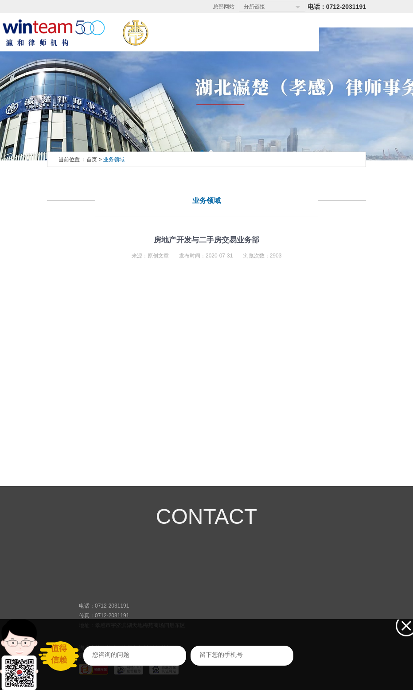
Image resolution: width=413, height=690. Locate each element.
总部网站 (223, 7)
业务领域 (114, 159)
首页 (91, 159)
